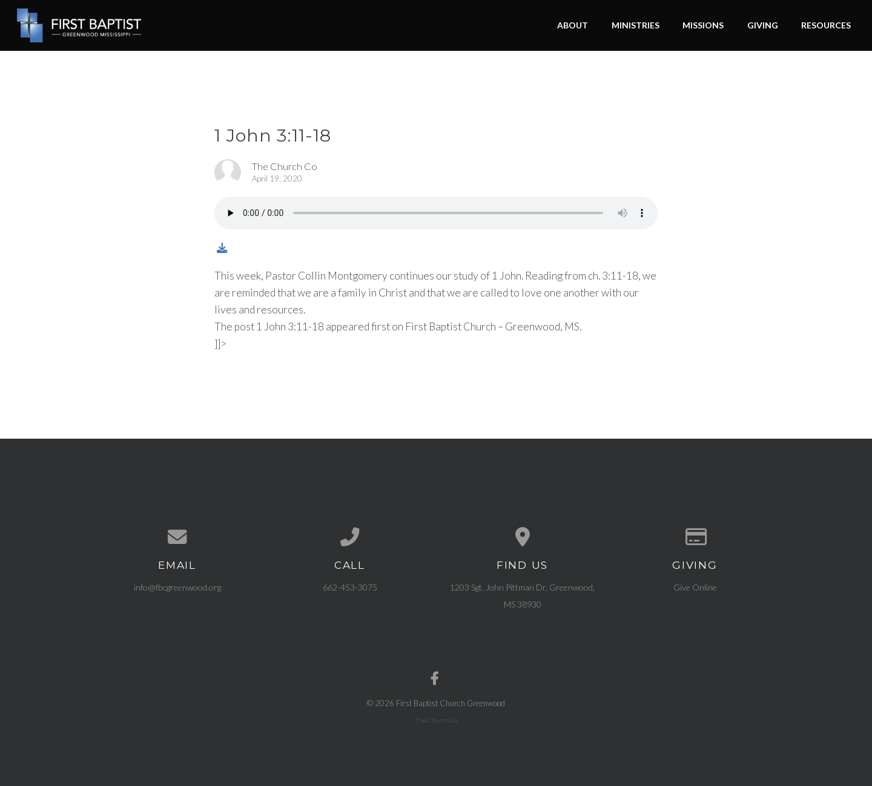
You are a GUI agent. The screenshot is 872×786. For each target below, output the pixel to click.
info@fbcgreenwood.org (177, 587)
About (572, 25)
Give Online (695, 587)
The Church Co (436, 720)
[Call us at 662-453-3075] (350, 537)
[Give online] (695, 537)
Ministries (635, 25)
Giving (762, 25)
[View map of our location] (522, 537)
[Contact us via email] (177, 537)
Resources (826, 25)
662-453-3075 (350, 587)
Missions (703, 25)
